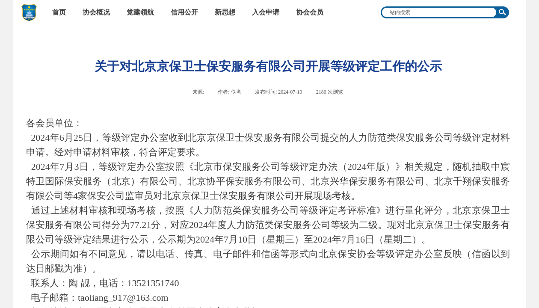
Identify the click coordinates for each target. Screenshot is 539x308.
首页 (59, 12)
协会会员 (309, 12)
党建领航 (140, 12)
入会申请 (265, 12)
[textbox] (439, 12)
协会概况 (96, 12)
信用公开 (184, 12)
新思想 (225, 12)
